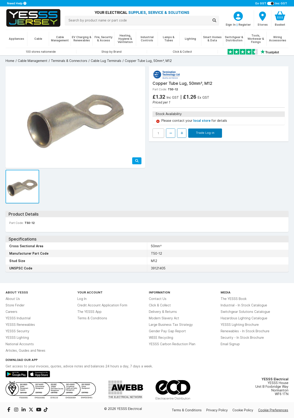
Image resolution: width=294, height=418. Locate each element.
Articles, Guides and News (25, 350)
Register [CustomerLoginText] (244, 24)
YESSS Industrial (18, 318)
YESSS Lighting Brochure (240, 324)
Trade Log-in (205, 132)
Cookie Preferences (273, 410)
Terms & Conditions (92, 318)
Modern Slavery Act (164, 318)
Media (226, 292)
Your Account (90, 292)
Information (159, 292)
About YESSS (17, 292)
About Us (13, 299)
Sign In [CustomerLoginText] (230, 24)
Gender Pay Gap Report (167, 331)
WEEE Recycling (161, 337)
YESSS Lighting (17, 337)
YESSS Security (17, 331)
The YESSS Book (234, 299)
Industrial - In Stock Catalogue (244, 305)
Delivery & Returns (163, 312)
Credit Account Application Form (102, 305)
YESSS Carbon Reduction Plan (172, 344)
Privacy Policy (217, 410)
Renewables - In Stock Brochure (245, 331)
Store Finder (15, 305)
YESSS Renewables (20, 324)
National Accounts (20, 344)
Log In (82, 299)
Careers (11, 312)
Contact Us (157, 299)
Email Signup (230, 344)
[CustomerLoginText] (238, 15)
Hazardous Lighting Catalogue (244, 318)
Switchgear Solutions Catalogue (245, 312)
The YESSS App (89, 312)
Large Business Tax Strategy (171, 324)
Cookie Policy (242, 410)
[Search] (214, 20)
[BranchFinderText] (262, 18)
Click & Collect (160, 305)
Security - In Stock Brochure (242, 337)
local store (202, 120)
